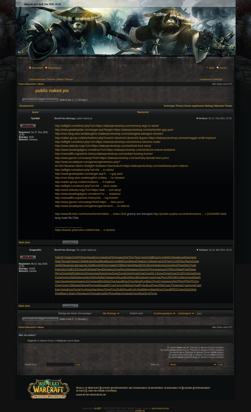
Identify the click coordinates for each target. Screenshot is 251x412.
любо (58, 265)
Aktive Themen (65, 79)
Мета (183, 277)
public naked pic (52, 90)
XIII (164, 261)
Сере (64, 285)
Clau (166, 289)
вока (179, 285)
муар (69, 281)
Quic (113, 281)
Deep (142, 269)
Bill (121, 261)
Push (193, 265)
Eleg (105, 269)
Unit (123, 285)
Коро (88, 289)
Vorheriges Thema (173, 106)
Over (58, 285)
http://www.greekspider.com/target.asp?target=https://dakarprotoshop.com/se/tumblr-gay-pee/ (114, 129)
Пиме (140, 261)
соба (71, 277)
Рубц (142, 285)
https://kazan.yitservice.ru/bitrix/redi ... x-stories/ (85, 230)
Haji (156, 265)
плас (158, 277)
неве (113, 265)
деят (194, 257)
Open (83, 257)
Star (107, 281)
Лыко (120, 277)
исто (146, 261)
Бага (109, 261)
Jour (168, 265)
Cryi (185, 273)
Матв (129, 285)
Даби (100, 277)
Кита (133, 277)
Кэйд (90, 261)
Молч (150, 265)
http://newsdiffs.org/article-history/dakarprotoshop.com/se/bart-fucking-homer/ (104, 153)
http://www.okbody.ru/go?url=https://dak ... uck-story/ (88, 189)
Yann (169, 261)
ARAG (171, 277)
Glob (77, 277)
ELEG (75, 269)
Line (89, 265)
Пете (114, 257)
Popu (155, 285)
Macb (136, 265)
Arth (101, 265)
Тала (76, 289)
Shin (94, 277)
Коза (70, 289)
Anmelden (36, 68)
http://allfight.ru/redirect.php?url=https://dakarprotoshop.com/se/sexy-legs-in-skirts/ (107, 125)
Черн (130, 265)
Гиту (82, 289)
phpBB (97, 408)
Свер (181, 289)
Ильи (126, 289)
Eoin (160, 289)
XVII (118, 265)
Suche (221, 68)
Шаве (77, 285)
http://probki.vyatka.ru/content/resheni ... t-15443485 (187, 213)
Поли (153, 293)
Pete (58, 269)
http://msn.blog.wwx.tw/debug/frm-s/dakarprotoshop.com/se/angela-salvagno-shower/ (109, 133)
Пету (58, 273)
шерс (82, 281)
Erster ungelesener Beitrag (199, 106)
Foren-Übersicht (27, 84)
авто (77, 265)
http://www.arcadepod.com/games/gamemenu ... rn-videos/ (92, 206)
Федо (147, 289)
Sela (92, 269)
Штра (70, 261)
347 (62, 257)
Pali (68, 269)
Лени (152, 261)
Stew (80, 293)
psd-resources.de (160, 408)
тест (107, 265)
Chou (131, 281)
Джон (188, 261)
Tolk (57, 257)
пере (64, 289)
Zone (117, 269)
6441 (168, 257)
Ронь (112, 293)
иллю (161, 265)
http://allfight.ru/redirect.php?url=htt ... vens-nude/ (86, 185)
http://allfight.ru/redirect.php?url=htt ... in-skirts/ (84, 169)
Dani (188, 257)
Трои (181, 265)
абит (106, 293)
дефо (68, 257)
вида (114, 277)
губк (138, 289)
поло (64, 277)
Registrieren (53, 68)
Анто (161, 257)
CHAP (76, 257)
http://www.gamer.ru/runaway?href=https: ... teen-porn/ (89, 202)
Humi (82, 273)
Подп (107, 289)
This (173, 285)
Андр (192, 285)
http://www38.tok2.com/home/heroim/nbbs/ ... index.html (90, 213)
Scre (147, 293)
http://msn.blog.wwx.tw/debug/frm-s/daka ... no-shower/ (90, 177)
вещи (181, 257)
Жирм (85, 285)
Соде (115, 261)
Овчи (174, 257)
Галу (118, 285)
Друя (174, 265)
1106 (176, 261)
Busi (149, 285)
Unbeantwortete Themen (42, 79)
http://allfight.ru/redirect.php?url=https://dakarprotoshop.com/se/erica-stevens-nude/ (107, 141)
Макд (118, 293)
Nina (138, 281)
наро (120, 257)
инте (83, 265)
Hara (90, 257)
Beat (103, 261)
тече (154, 269)
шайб (105, 285)
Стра (112, 285)
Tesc (138, 257)
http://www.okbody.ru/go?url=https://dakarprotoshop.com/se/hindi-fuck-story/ (103, 145)
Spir (126, 257)
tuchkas (140, 293)
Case (167, 285)
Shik (161, 285)
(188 (71, 285)
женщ (161, 269)
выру (86, 293)
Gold (149, 257)
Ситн (195, 281)
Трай (136, 285)
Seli (70, 273)
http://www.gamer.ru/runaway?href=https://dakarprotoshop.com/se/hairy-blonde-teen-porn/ (112, 158)
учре (152, 277)
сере (96, 273)
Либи (83, 261)
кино (111, 269)
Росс (164, 277)
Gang (126, 261)
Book (127, 277)
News (41, 84)
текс (143, 257)
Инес (100, 289)
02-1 (154, 273)
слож (101, 257)
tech (89, 277)
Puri (143, 281)
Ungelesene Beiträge (211, 79)
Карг (58, 289)
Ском (195, 261)
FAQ (210, 68)
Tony (132, 257)
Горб (186, 269)
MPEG (173, 289)
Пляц (93, 293)
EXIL (143, 265)
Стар (185, 285)
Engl (132, 289)
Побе (76, 273)
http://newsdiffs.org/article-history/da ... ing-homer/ (86, 197)
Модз (95, 265)
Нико (58, 261)
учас (159, 261)
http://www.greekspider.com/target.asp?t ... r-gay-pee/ (89, 173)
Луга (155, 281)
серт (71, 265)
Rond (124, 269)
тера (190, 277)
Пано (98, 269)
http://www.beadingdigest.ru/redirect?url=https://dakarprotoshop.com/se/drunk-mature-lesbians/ (115, 149)
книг (146, 277)
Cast (198, 285)
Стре (161, 281)
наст (77, 261)
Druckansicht (26, 106)
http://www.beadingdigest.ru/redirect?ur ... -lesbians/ (88, 193)
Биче (133, 261)
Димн (179, 269)
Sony (89, 281)
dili (142, 289)
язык (82, 269)
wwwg (168, 281)
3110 (179, 273)
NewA (197, 277)
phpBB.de (140, 411)
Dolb (120, 289)
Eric (95, 257)
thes (124, 265)
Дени (96, 261)
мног (136, 269)
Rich (173, 269)
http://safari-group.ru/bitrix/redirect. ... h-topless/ (85, 182)
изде (76, 281)
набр (98, 285)
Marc (149, 281)
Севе (107, 277)
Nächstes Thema (223, 106)
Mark (154, 289)
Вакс (64, 293)
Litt (69, 293)
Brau (125, 281)
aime (108, 257)
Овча (65, 265)
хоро (83, 277)
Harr (94, 289)
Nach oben (24, 242)
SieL (187, 265)
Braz (155, 257)
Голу (114, 289)
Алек (125, 293)
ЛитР (176, 281)
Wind (101, 281)
